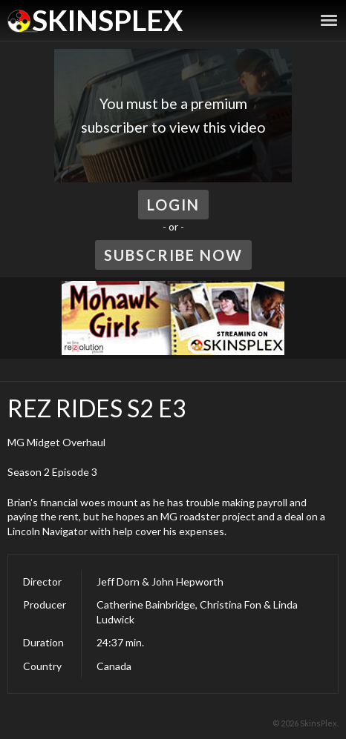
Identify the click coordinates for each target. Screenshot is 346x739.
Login (173, 204)
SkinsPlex (107, 20)
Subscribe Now (173, 255)
